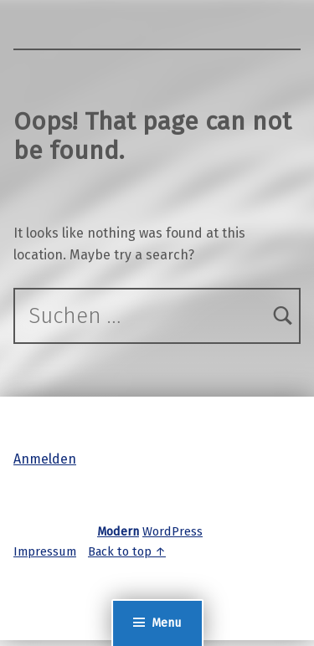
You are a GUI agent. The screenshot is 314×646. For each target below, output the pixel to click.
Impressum (44, 551)
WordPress (172, 531)
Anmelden (44, 459)
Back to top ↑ (127, 551)
